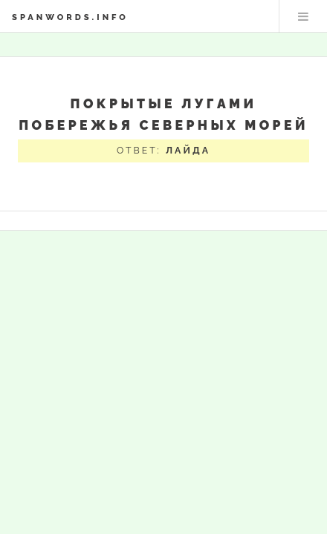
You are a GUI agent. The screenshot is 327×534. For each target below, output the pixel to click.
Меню (303, 16)
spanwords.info (70, 17)
